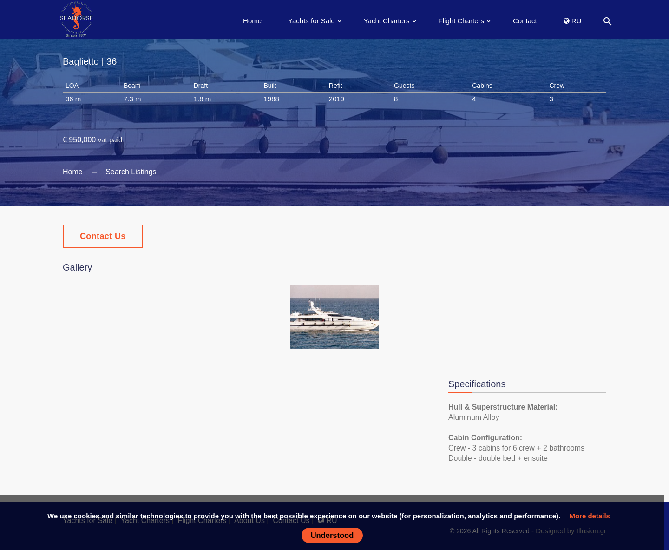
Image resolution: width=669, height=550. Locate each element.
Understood (332, 535)
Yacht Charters (387, 21)
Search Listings (130, 172)
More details (589, 516)
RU (573, 21)
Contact (525, 21)
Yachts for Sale (311, 21)
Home (252, 21)
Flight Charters (461, 21)
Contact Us (103, 236)
